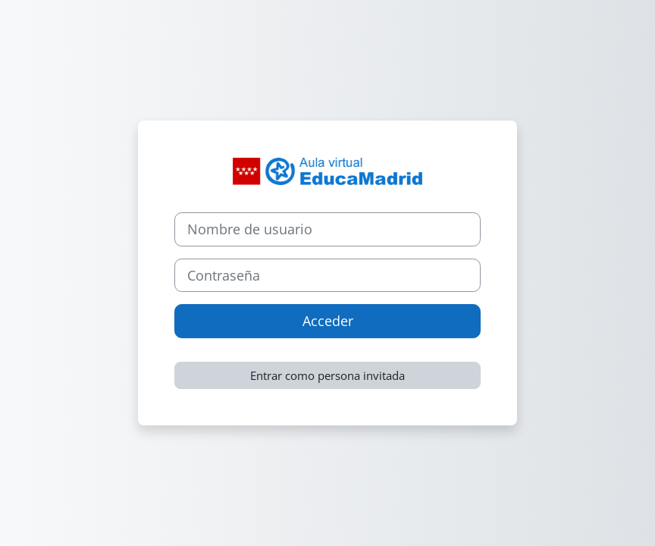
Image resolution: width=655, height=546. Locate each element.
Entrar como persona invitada (327, 375)
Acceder (327, 321)
